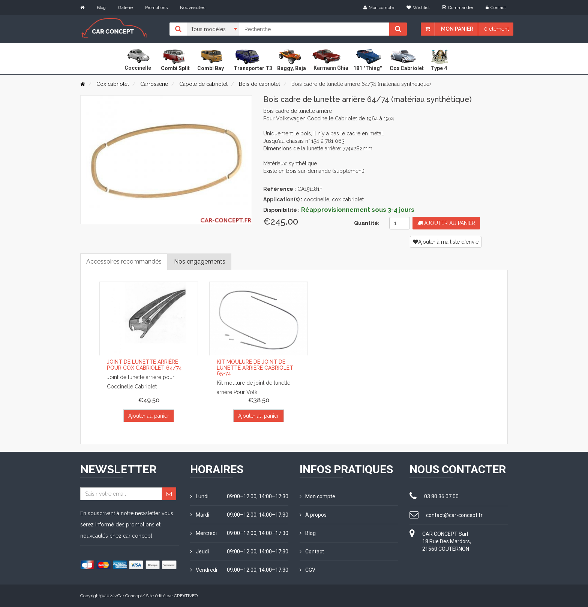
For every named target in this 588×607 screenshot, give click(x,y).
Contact (496, 7)
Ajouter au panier (446, 223)
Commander (457, 7)
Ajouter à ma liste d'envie (445, 242)
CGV (307, 570)
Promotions (156, 7)
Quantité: (367, 223)
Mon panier (457, 29)
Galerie (125, 7)
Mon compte (378, 7)
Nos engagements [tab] (199, 261)
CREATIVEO (186, 595)
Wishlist (418, 7)
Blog (101, 7)
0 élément (496, 29)
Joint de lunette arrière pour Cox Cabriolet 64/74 (144, 364)
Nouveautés (192, 7)
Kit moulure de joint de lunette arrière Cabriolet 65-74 (255, 367)
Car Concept (129, 595)
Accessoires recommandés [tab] (124, 261)
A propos (313, 515)
